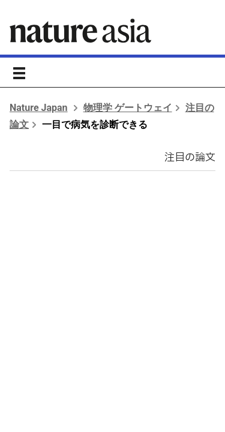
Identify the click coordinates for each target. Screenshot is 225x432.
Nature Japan (39, 107)
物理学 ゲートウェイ (127, 107)
